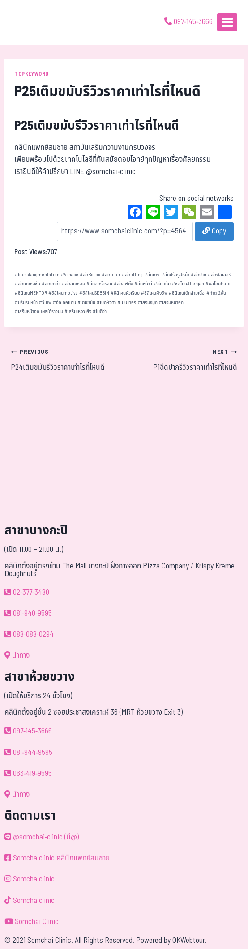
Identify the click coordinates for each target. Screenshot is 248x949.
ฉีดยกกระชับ (27, 284)
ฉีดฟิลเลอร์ (219, 275)
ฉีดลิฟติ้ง (123, 284)
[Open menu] (227, 22)
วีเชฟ (45, 302)
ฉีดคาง (151, 275)
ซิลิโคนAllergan (188, 284)
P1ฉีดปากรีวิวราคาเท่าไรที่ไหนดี (184, 359)
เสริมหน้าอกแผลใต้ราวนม (39, 311)
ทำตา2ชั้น (216, 293)
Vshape (69, 275)
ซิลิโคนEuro (218, 284)
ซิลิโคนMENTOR (31, 293)
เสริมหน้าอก (171, 302)
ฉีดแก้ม (162, 284)
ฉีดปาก (198, 275)
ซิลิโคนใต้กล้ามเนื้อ (187, 293)
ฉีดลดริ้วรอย (99, 284)
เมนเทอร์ (126, 302)
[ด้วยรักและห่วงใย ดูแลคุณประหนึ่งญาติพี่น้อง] (32, 22)
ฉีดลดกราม (73, 284)
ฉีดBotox (90, 275)
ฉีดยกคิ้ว (51, 284)
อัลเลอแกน (64, 302)
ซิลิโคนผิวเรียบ (125, 293)
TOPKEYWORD (31, 74)
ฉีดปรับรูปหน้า (175, 275)
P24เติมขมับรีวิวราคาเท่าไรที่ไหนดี (63, 359)
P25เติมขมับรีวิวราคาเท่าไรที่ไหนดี (96, 126)
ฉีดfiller (111, 275)
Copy (214, 231)
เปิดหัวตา (106, 302)
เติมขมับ (86, 302)
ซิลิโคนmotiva (63, 293)
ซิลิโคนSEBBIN (94, 293)
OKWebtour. (189, 940)
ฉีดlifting (132, 275)
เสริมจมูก (148, 302)
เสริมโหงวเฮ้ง (77, 311)
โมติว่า (100, 311)
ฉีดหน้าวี (143, 284)
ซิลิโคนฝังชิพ (154, 293)
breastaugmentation (37, 275)
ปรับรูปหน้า (26, 302)
